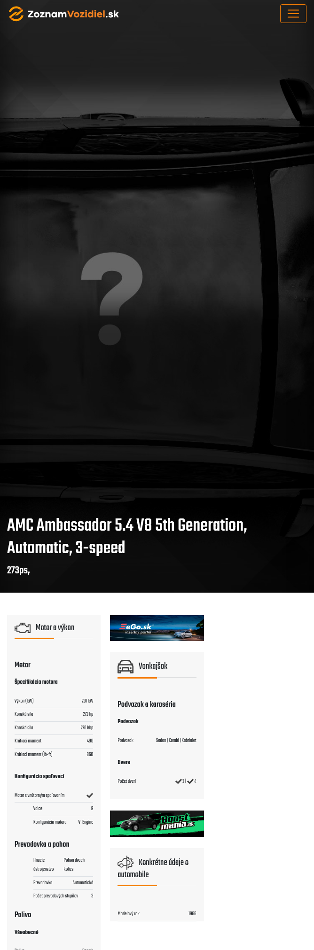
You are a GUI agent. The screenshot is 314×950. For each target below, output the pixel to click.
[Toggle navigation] (293, 13)
